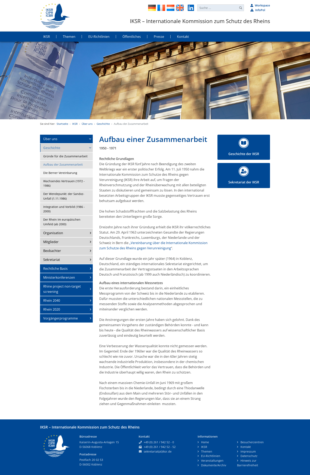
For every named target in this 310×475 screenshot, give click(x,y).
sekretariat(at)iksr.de (158, 451)
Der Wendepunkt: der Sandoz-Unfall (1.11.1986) (63, 196)
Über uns (87, 124)
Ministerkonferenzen (59, 277)
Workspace (260, 5)
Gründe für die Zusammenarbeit (65, 156)
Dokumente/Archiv (213, 465)
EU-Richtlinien (210, 456)
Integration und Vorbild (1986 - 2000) (64, 209)
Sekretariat (51, 259)
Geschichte (103, 124)
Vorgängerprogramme (60, 318)
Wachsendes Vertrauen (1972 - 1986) (64, 183)
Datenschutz (248, 456)
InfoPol (257, 10)
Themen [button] (69, 36)
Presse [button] (159, 36)
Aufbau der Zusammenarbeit (63, 164)
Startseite (62, 124)
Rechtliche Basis (55, 268)
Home (204, 442)
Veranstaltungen (212, 460)
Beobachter (52, 251)
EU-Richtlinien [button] (99, 36)
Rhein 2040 (51, 300)
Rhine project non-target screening (62, 289)
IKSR (75, 124)
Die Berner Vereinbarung (60, 173)
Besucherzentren (252, 442)
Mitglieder (51, 242)
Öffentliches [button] (131, 36)
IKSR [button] (46, 36)
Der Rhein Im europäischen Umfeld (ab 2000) (61, 222)
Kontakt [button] (183, 36)
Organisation (53, 233)
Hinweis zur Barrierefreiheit (247, 463)
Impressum (248, 451)
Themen (206, 451)
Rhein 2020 (51, 309)
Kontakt (245, 447)
